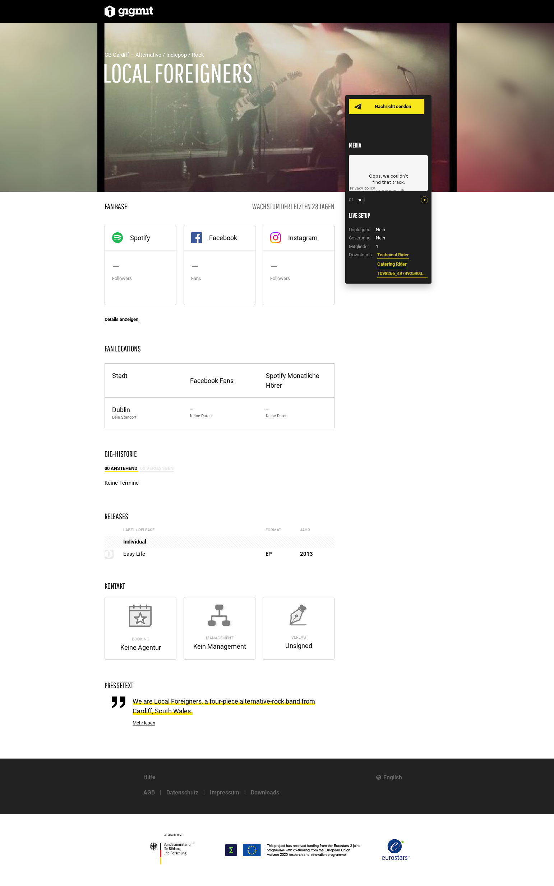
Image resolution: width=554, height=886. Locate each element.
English (392, 777)
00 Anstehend (121, 468)
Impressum (224, 792)
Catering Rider (392, 264)
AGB (149, 792)
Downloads (265, 792)
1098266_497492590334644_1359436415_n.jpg (402, 273)
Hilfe (149, 777)
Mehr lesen (144, 723)
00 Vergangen (157, 468)
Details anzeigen (121, 319)
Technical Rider (393, 254)
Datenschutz (182, 792)
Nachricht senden (393, 106)
